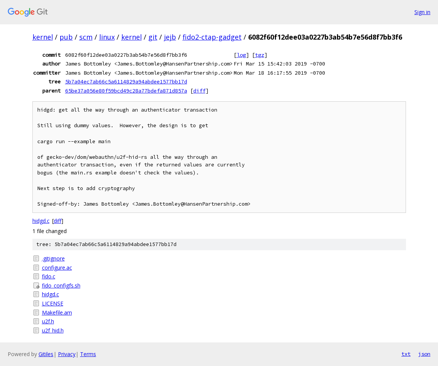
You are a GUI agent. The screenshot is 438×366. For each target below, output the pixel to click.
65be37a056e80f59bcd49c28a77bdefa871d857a (126, 90)
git (152, 37)
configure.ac (57, 267)
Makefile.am (57, 312)
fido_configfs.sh (61, 285)
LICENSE (52, 303)
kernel (42, 37)
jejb (170, 37)
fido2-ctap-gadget (212, 37)
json (424, 353)
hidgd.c (41, 220)
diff (199, 90)
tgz (259, 54)
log (241, 54)
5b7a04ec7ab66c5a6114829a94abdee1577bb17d (126, 81)
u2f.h (48, 321)
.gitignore (53, 258)
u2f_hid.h (53, 330)
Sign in (422, 12)
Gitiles (46, 354)
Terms (88, 354)
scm (86, 37)
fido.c (48, 276)
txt (406, 353)
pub (66, 37)
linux (107, 37)
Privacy (66, 354)
